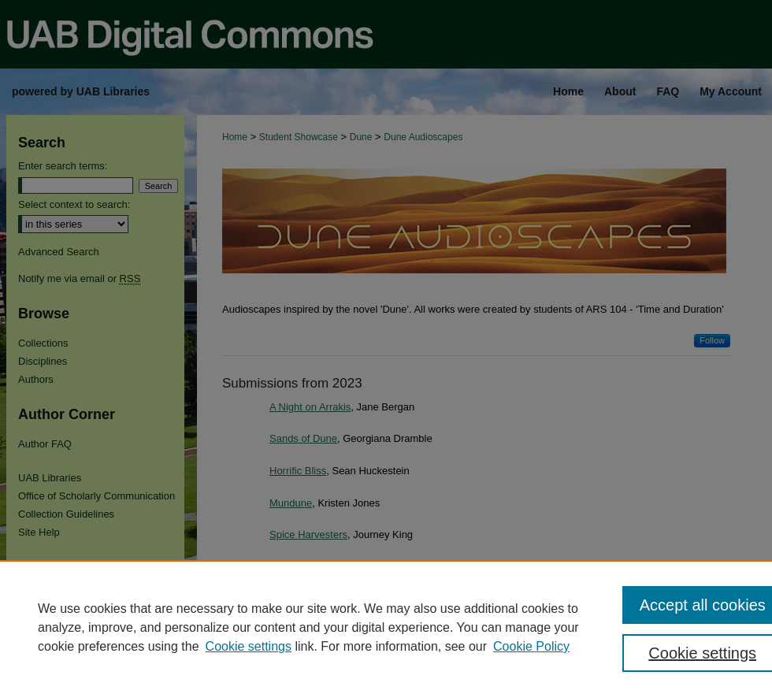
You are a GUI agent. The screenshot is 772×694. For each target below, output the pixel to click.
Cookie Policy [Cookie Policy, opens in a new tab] (531, 646)
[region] (386, 627)
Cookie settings (248, 646)
